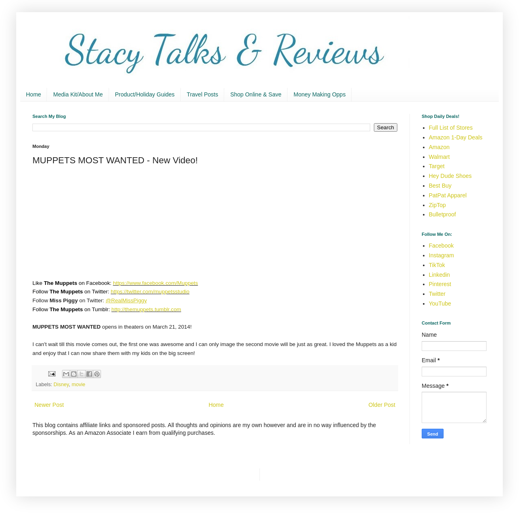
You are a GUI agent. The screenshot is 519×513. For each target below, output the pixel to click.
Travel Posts (202, 94)
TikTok (437, 265)
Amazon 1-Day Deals (456, 137)
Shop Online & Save (255, 94)
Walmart (439, 157)
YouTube (440, 303)
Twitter (437, 294)
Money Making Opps (319, 94)
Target (437, 166)
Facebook (441, 245)
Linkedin (439, 274)
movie (79, 384)
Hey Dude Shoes (450, 176)
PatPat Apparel (448, 195)
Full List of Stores (451, 127)
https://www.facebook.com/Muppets (155, 283)
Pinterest (440, 284)
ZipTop (437, 205)
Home (33, 94)
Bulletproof (442, 214)
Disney (61, 384)
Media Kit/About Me (78, 94)
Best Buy (440, 185)
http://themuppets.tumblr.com (146, 309)
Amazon (439, 147)
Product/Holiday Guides (145, 94)
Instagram (441, 255)
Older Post (382, 405)
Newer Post (49, 405)
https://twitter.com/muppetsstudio (150, 292)
